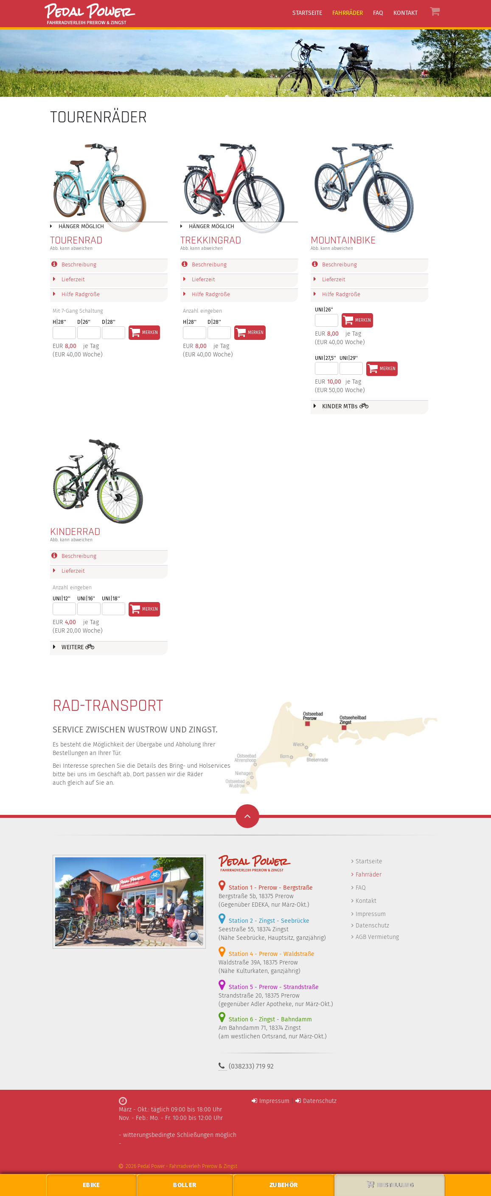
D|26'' (83, 322)
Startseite (369, 861)
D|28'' (108, 322)
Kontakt (366, 901)
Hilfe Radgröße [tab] (75, 294)
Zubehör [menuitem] (283, 1185)
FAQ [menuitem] (378, 13)
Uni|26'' (324, 310)
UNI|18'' (111, 599)
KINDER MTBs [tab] (341, 406)
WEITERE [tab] (73, 647)
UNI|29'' (348, 358)
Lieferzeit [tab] (68, 279)
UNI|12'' (61, 599)
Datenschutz (372, 926)
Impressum (371, 914)
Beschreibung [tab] (73, 265)
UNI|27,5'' (325, 358)
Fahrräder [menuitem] (347, 13)
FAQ (361, 888)
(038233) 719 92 (251, 1067)
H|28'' (59, 322)
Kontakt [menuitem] (405, 13)
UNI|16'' (86, 599)
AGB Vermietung (377, 937)
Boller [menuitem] (184, 1185)
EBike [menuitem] (91, 1185)
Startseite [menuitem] (307, 13)
